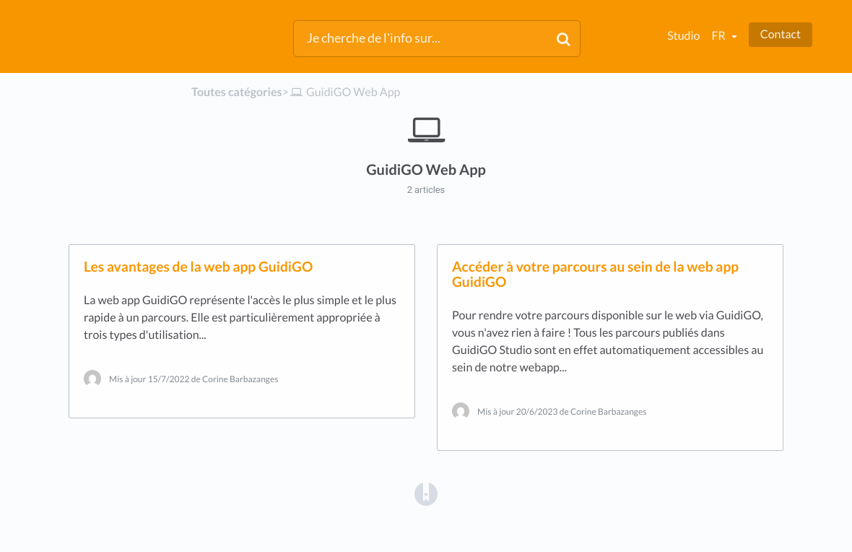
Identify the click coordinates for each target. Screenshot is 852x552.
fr (719, 36)
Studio (683, 36)
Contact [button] (780, 34)
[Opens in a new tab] (426, 493)
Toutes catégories (236, 92)
